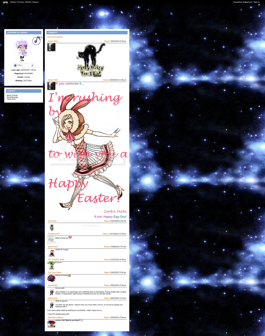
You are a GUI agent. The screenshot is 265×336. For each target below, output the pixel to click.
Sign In (257, 2)
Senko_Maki (53, 41)
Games (35, 2)
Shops (13, 2)
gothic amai (52, 247)
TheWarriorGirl (54, 234)
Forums (20, 2)
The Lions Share (54, 272)
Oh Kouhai (52, 221)
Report (107, 41)
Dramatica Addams (55, 317)
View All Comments (55, 37)
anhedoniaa (52, 285)
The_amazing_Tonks (56, 260)
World (28, 2)
